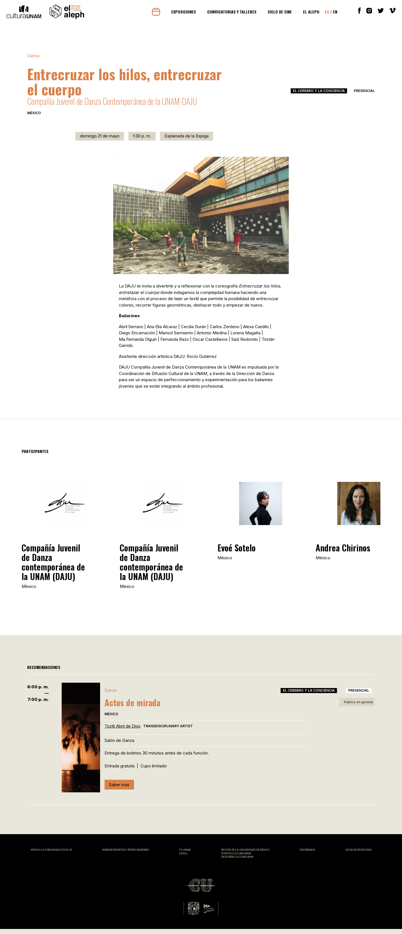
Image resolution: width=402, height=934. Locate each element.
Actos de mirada (132, 707)
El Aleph (309, 14)
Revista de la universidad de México (245, 855)
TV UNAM (185, 855)
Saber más (119, 789)
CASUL (183, 858)
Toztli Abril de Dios (122, 731)
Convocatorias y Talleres (230, 14)
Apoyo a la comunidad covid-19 (51, 855)
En (333, 14)
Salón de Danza (119, 745)
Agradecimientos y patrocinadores (125, 855)
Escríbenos (307, 855)
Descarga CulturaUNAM (237, 862)
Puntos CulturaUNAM (236, 858)
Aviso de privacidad (358, 855)
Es (325, 14)
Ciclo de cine (278, 14)
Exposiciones (181, 14)
